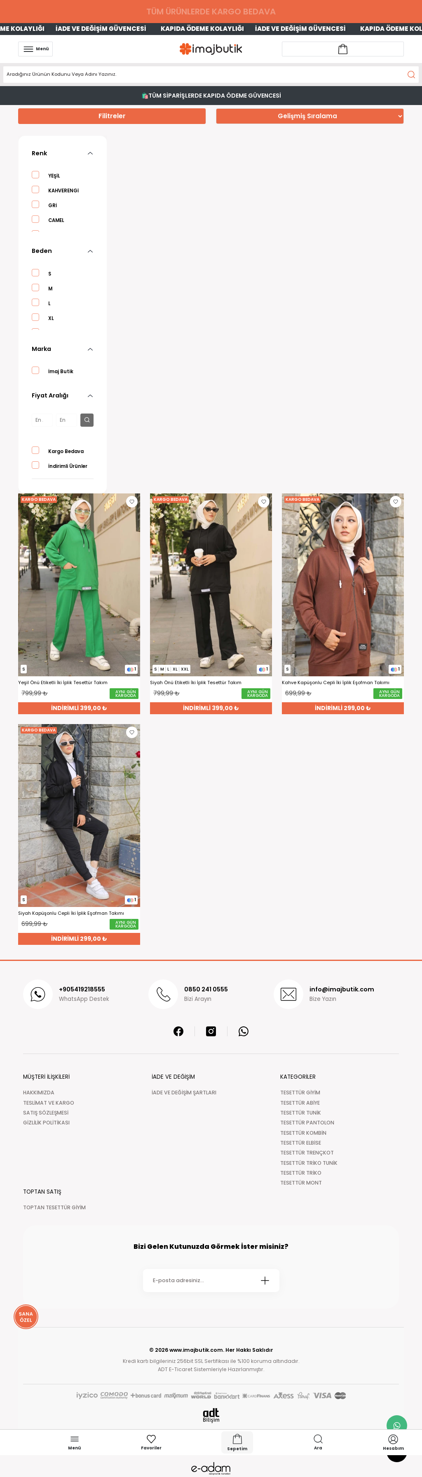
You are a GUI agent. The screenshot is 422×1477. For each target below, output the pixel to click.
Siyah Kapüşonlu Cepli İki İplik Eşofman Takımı (71, 913)
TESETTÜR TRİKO (300, 1172)
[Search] (211, 74)
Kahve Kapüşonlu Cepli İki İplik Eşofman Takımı (335, 683)
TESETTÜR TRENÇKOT (307, 1152)
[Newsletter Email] (211, 1280)
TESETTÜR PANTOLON (307, 1122)
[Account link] (343, 49)
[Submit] (265, 1280)
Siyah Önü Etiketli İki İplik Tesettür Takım (195, 683)
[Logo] (211, 48)
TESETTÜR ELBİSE (300, 1142)
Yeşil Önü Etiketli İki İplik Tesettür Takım (63, 683)
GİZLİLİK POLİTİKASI (46, 1122)
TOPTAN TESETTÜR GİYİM (54, 1207)
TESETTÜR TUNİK (300, 1112)
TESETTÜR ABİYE (300, 1102)
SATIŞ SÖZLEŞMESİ (45, 1112)
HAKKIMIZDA (38, 1092)
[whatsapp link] (397, 1425)
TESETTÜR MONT (301, 1182)
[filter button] (87, 420)
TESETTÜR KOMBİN (303, 1132)
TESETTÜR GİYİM (300, 1092)
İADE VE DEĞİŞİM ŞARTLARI (184, 1092)
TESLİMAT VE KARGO (48, 1102)
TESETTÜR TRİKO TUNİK (309, 1162)
